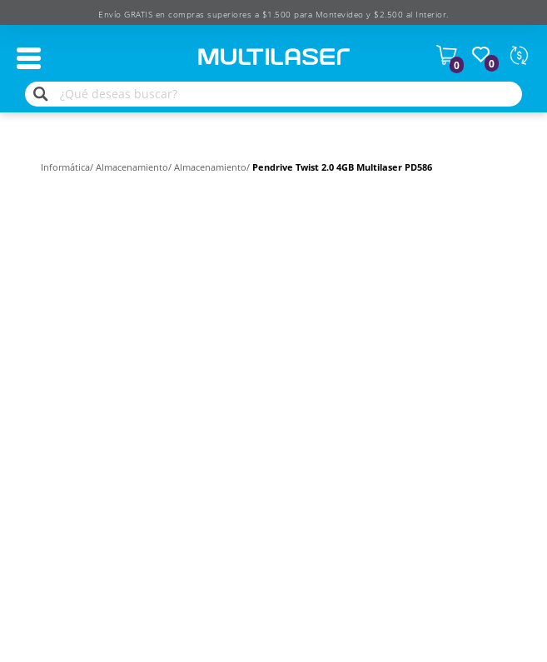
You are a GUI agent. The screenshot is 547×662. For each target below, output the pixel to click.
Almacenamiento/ (135, 167)
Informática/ (68, 167)
